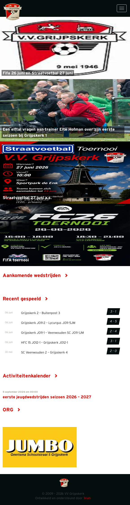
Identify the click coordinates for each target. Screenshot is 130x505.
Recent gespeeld (25, 298)
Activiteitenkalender (30, 375)
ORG (11, 409)
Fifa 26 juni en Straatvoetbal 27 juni (38, 73)
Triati (87, 498)
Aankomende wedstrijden (35, 275)
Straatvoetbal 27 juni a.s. (27, 198)
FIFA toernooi (16, 260)
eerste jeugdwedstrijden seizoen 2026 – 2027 (47, 397)
